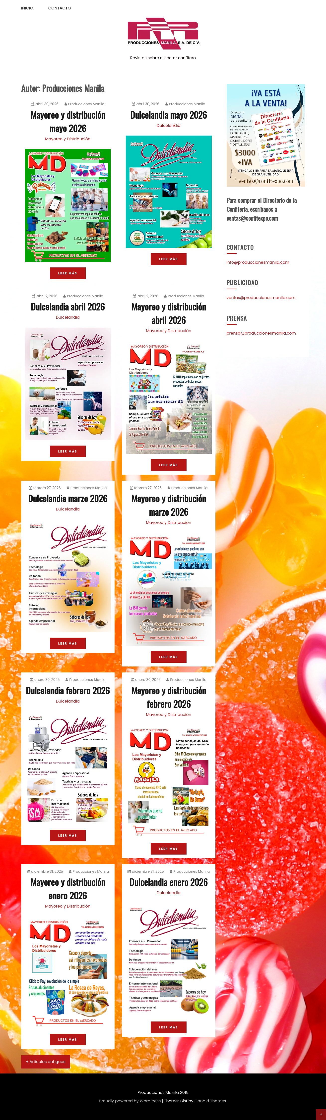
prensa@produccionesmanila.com (261, 333)
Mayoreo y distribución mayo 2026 (68, 121)
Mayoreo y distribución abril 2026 (168, 313)
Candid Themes (210, 1101)
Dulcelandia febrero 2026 (68, 690)
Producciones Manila (85, 104)
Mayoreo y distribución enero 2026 (68, 888)
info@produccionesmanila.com (258, 262)
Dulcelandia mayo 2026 (168, 114)
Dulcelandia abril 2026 (68, 306)
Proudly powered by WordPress (130, 1101)
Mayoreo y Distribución (67, 139)
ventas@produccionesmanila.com (261, 298)
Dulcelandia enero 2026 (169, 881)
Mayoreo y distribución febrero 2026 (168, 697)
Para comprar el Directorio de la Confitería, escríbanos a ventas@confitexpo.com (262, 209)
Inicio (27, 8)
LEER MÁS (67, 273)
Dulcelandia (169, 125)
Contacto (59, 8)
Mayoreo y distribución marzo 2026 (168, 505)
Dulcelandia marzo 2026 (67, 498)
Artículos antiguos (47, 1062)
